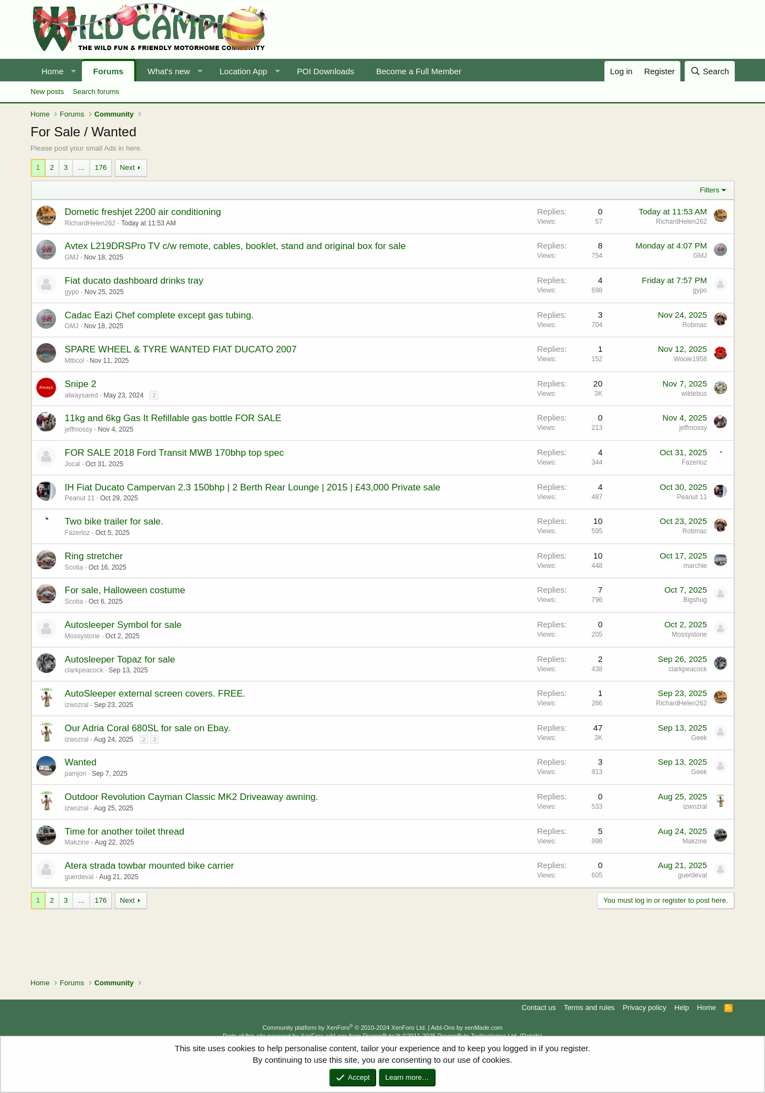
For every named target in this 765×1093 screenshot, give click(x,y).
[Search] (710, 71)
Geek (699, 738)
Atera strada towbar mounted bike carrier (149, 865)
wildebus (694, 394)
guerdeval (79, 877)
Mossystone (82, 636)
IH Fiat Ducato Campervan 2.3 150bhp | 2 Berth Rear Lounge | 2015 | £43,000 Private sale (253, 487)
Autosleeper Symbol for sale (123, 625)
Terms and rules (589, 1007)
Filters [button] (709, 190)
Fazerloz (694, 462)
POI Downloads (325, 71)
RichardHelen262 (90, 223)
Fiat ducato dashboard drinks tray (134, 280)
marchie (695, 566)
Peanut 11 (80, 498)
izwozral (77, 705)
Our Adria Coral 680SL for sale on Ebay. (147, 728)
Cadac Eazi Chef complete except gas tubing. (159, 315)
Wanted (81, 762)
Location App (243, 71)
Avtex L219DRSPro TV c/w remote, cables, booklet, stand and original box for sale (235, 246)
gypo (72, 292)
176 (101, 167)
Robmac (695, 325)
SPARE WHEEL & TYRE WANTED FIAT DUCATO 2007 (181, 349)
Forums (108, 71)
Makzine (77, 842)
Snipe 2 (81, 384)
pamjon (75, 773)
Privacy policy (644, 1007)
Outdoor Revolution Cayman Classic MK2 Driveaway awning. (191, 797)
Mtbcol (74, 361)
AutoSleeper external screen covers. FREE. (155, 693)
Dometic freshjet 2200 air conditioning (143, 212)
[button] (73, 71)
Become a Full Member (418, 71)
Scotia (74, 567)
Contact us (538, 1007)
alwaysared (81, 395)
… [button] (81, 167)
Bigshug (695, 600)
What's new (168, 71)
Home (53, 71)
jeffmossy (78, 429)
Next (127, 167)
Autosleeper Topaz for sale (120, 659)
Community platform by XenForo (344, 1027)
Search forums (96, 91)
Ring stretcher (94, 556)
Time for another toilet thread (125, 831)
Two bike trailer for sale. (114, 521)
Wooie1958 (690, 359)
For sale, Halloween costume (125, 590)
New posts (47, 91)
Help (681, 1007)
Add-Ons (443, 1027)
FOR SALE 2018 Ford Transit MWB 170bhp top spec (174, 453)
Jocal (72, 464)
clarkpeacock (84, 670)
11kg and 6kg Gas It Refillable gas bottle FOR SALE (173, 418)
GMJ (72, 257)
